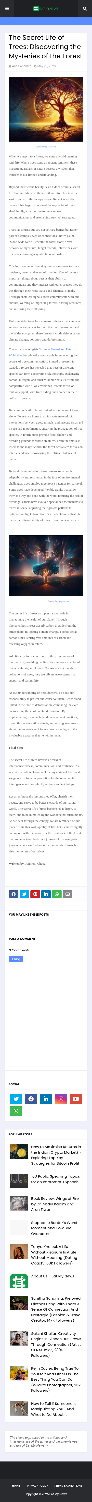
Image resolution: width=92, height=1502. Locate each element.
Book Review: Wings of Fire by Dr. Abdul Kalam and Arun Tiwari (55, 1204)
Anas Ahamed (21, 66)
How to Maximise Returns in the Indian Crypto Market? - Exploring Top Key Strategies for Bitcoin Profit (56, 1155)
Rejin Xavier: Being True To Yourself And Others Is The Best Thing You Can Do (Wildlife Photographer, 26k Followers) (55, 1379)
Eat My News (58, 1494)
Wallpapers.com (49, 146)
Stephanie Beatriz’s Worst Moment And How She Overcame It (54, 1228)
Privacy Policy (37, 1485)
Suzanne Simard (50, 349)
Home (16, 1485)
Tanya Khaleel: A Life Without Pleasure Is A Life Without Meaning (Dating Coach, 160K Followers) (54, 1255)
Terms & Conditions (68, 1485)
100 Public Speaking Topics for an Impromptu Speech (55, 1179)
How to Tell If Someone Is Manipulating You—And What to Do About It (53, 1409)
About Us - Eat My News (52, 1276)
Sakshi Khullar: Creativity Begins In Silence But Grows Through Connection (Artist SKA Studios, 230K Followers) (56, 1344)
